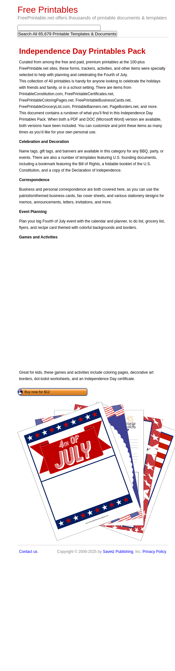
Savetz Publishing (118, 551)
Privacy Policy (154, 551)
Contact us (28, 551)
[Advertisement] (59, 304)
